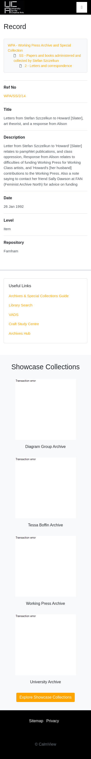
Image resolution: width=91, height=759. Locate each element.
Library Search (21, 305)
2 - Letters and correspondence (48, 66)
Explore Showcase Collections (45, 697)
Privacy (52, 721)
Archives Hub (19, 333)
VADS (13, 315)
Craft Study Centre (24, 324)
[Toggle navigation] (81, 7)
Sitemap (36, 721)
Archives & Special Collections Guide (39, 296)
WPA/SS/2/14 (15, 96)
